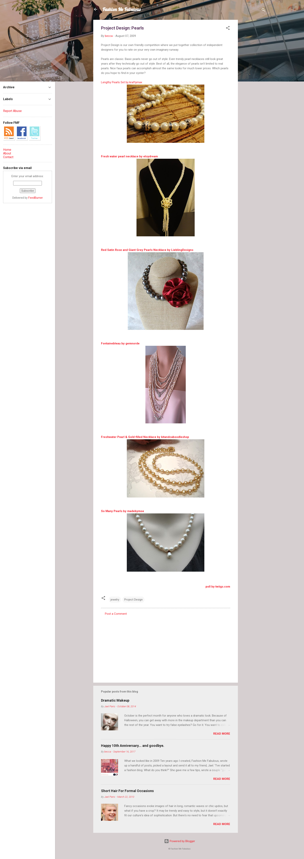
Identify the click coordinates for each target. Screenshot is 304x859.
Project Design (133, 599)
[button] (227, 29)
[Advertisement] (253, 78)
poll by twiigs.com (218, 586)
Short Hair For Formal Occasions (127, 791)
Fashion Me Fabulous (122, 9)
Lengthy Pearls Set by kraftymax (121, 82)
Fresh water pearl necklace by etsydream (129, 156)
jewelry (115, 599)
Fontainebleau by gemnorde (120, 343)
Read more (221, 733)
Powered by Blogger (179, 841)
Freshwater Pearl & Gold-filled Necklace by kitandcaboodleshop (145, 437)
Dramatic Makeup (115, 700)
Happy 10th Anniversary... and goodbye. (132, 746)
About (7, 153)
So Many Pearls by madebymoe (122, 511)
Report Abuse (12, 111)
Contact (8, 157)
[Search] (263, 10)
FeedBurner (35, 197)
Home (7, 150)
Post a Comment (116, 613)
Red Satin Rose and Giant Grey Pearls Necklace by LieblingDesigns (147, 250)
